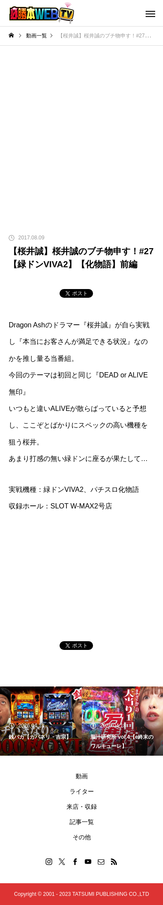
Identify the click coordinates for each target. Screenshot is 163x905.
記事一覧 (82, 821)
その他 (82, 837)
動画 (82, 776)
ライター (82, 791)
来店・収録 (82, 806)
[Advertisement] (81, 131)
